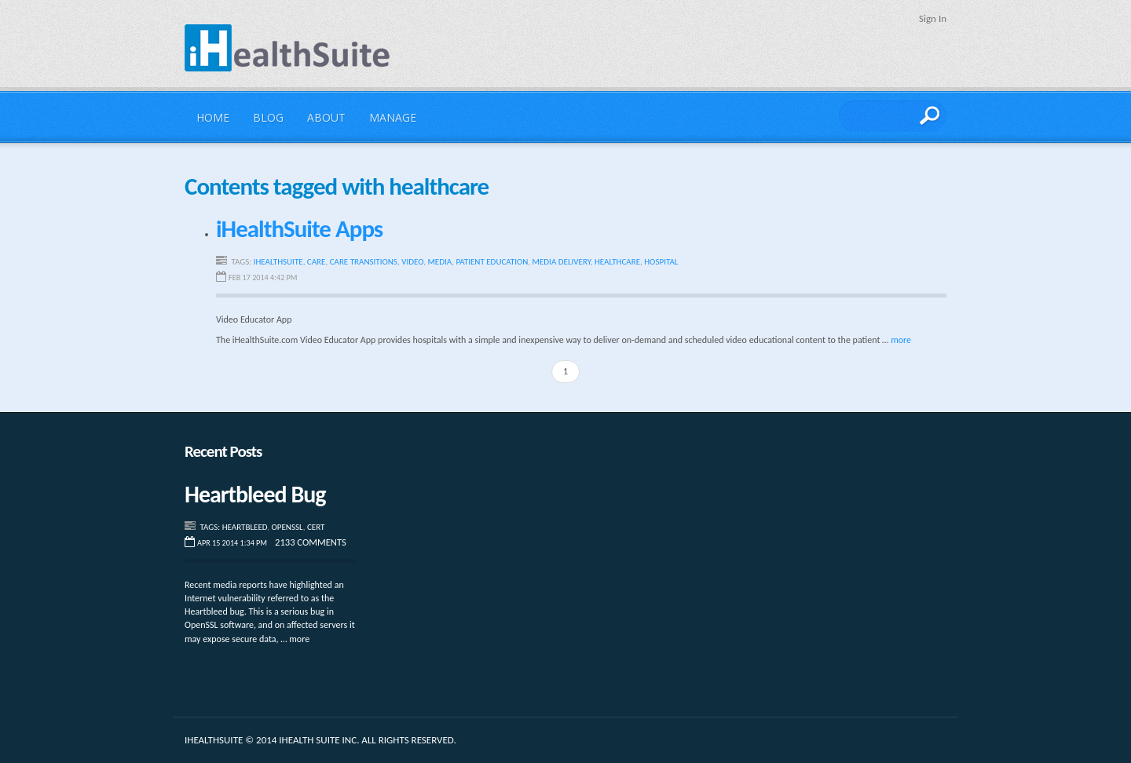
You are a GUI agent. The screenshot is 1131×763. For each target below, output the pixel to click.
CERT (315, 527)
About (326, 117)
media (439, 262)
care (316, 262)
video (412, 262)
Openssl (287, 527)
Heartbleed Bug (255, 494)
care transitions (363, 262)
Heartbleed (245, 527)
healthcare (617, 262)
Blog (268, 117)
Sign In (932, 18)
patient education (492, 262)
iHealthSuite (287, 47)
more (901, 339)
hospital (661, 262)
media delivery (562, 262)
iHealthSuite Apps (299, 228)
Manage (392, 117)
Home (212, 117)
